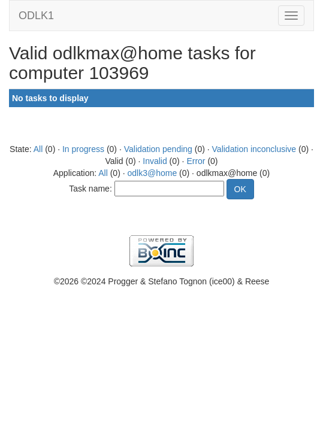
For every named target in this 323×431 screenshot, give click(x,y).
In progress (83, 149)
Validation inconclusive (254, 149)
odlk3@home (152, 173)
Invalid (155, 161)
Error (195, 161)
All (38, 149)
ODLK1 (36, 16)
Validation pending (158, 149)
